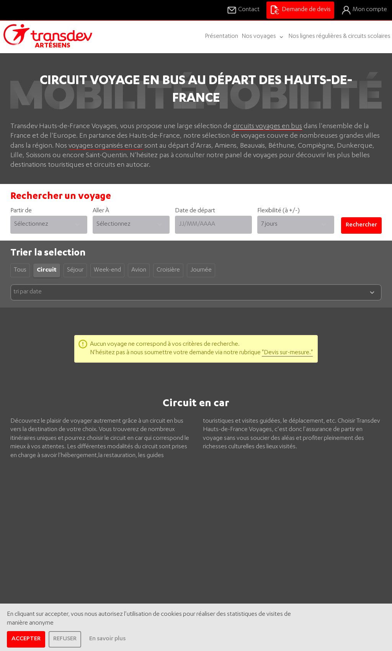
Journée (201, 270)
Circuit (47, 270)
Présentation (221, 36)
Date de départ (213, 221)
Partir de (48, 221)
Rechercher (361, 225)
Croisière (168, 270)
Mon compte (364, 10)
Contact (243, 10)
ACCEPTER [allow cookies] (26, 639)
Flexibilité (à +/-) (278, 211)
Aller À (131, 221)
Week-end (107, 270)
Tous (20, 270)
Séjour (75, 270)
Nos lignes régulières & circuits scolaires (339, 36)
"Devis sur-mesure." (287, 353)
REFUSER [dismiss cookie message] (65, 639)
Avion (138, 270)
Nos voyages (263, 37)
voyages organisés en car (106, 146)
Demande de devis (300, 10)
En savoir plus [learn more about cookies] (107, 639)
